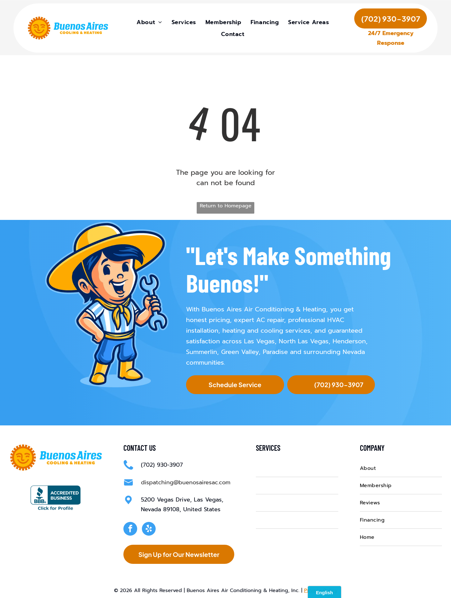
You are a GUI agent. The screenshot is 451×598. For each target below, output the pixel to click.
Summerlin (201, 350)
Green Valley (240, 350)
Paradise (275, 350)
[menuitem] (149, 23)
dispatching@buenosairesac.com (186, 481)
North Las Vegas (304, 340)
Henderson (349, 340)
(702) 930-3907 (162, 463)
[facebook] (130, 528)
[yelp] (149, 528)
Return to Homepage (225, 204)
